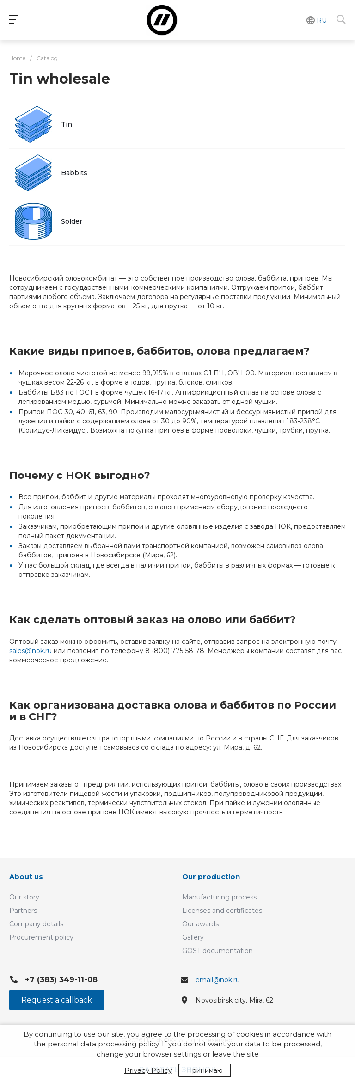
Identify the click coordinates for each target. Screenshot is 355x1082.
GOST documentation (217, 951)
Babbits (74, 173)
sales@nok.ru (30, 651)
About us (26, 876)
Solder (71, 221)
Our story (24, 897)
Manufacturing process (219, 897)
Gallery (193, 937)
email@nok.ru (218, 980)
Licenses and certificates (222, 910)
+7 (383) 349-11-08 (61, 979)
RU (322, 20)
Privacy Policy (148, 1070)
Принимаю (205, 1070)
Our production (211, 876)
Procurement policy (41, 937)
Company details (36, 924)
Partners (23, 910)
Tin (66, 124)
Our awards (200, 924)
